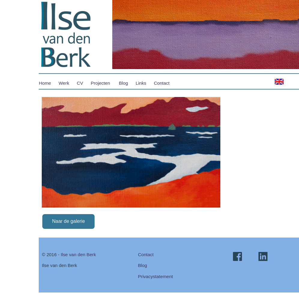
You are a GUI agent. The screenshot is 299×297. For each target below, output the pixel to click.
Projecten (100, 83)
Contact (162, 83)
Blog (123, 83)
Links (141, 83)
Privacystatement (155, 276)
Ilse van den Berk (78, 254)
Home (45, 83)
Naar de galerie (68, 221)
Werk (64, 83)
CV (80, 83)
